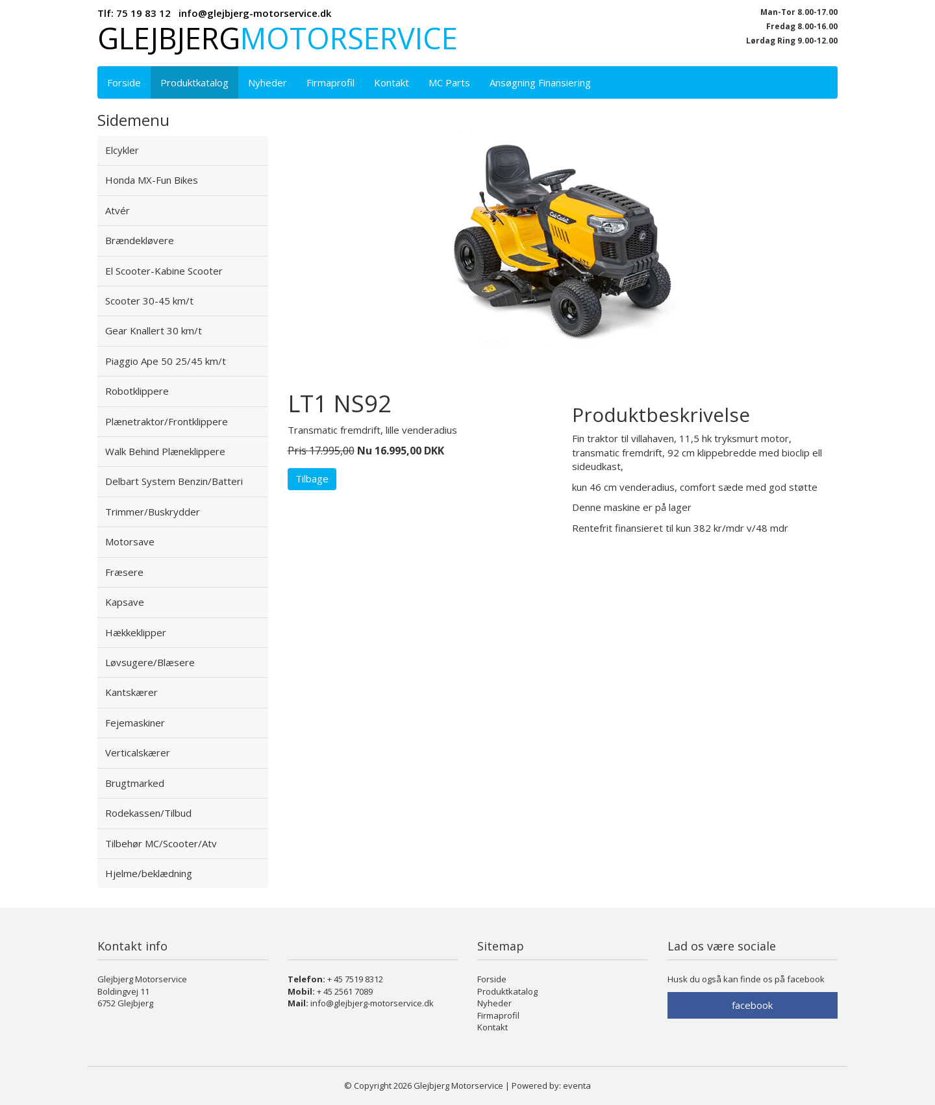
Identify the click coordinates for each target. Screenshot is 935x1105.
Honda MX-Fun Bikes (151, 179)
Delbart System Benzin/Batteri (174, 481)
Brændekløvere (139, 240)
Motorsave (130, 541)
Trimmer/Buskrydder (152, 511)
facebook (752, 1005)
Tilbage (312, 478)
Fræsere (124, 571)
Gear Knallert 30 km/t (153, 330)
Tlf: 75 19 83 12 (134, 12)
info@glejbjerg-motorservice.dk (255, 12)
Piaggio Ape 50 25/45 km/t (165, 360)
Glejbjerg (277, 38)
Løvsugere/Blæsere (150, 662)
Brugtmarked (134, 782)
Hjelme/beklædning (148, 873)
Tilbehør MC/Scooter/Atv (161, 843)
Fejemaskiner (135, 722)
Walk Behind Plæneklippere (165, 451)
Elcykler (122, 149)
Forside (124, 82)
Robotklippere (137, 390)
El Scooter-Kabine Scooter (164, 270)
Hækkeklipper (135, 632)
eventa (577, 1085)
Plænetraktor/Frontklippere (166, 421)
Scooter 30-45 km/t (149, 300)
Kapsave (124, 601)
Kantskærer (131, 692)
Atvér (117, 210)
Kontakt (391, 82)
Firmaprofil (330, 82)
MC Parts (449, 82)
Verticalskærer (137, 752)
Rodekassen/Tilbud (148, 812)
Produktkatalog (194, 82)
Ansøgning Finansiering (540, 82)
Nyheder (267, 82)
